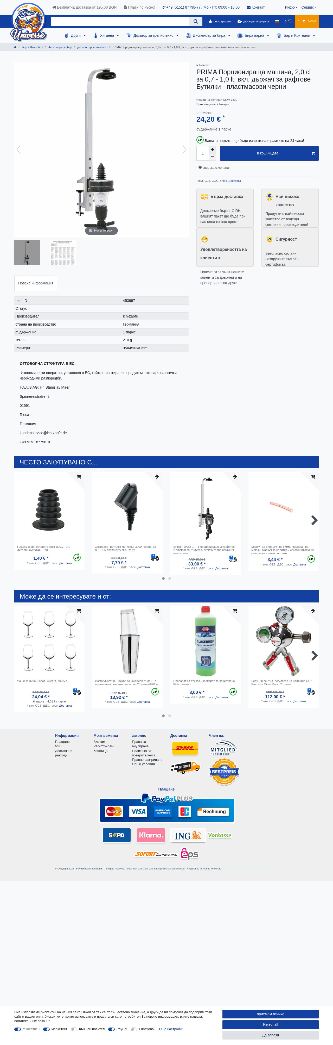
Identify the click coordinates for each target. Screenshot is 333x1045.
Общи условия (143, 764)
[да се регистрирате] (253, 21)
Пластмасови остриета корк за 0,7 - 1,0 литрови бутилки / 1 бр (43, 548)
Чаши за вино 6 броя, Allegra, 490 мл (42, 680)
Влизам (99, 742)
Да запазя (270, 1035)
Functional (147, 1029)
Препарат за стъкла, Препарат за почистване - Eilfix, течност (204, 682)
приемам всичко (270, 1014)
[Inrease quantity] (212, 149)
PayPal (122, 1029)
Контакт (256, 7)
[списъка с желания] (288, 21)
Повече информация (35, 283)
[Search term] (120, 21)
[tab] (35, 283)
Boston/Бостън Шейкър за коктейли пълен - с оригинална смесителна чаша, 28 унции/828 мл (127, 682)
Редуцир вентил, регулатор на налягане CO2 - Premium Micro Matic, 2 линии (282, 682)
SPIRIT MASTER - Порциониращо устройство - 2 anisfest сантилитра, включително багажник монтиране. (204, 550)
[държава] (277, 21)
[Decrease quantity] (212, 157)
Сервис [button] (307, 7)
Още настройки (171, 1029)
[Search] (195, 21)
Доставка (234, 180)
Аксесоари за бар (60, 47)
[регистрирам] (220, 21)
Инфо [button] (290, 7)
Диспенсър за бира (209, 35)
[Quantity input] (202, 153)
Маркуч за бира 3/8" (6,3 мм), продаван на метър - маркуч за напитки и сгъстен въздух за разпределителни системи (282, 550)
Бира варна (255, 35)
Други (76, 35)
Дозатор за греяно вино (153, 35)
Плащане (62, 742)
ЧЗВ (58, 746)
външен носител (92, 1029)
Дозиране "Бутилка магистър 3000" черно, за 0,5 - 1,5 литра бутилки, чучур (125, 548)
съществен (31, 1029)
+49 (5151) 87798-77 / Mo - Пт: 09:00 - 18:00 (201, 7)
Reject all (270, 1024)
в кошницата (286, 153)
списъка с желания (214, 168)
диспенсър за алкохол (91, 47)
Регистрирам (103, 746)
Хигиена (107, 35)
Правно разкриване (147, 760)
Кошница (100, 751)
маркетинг (59, 1029)
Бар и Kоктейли (297, 35)
